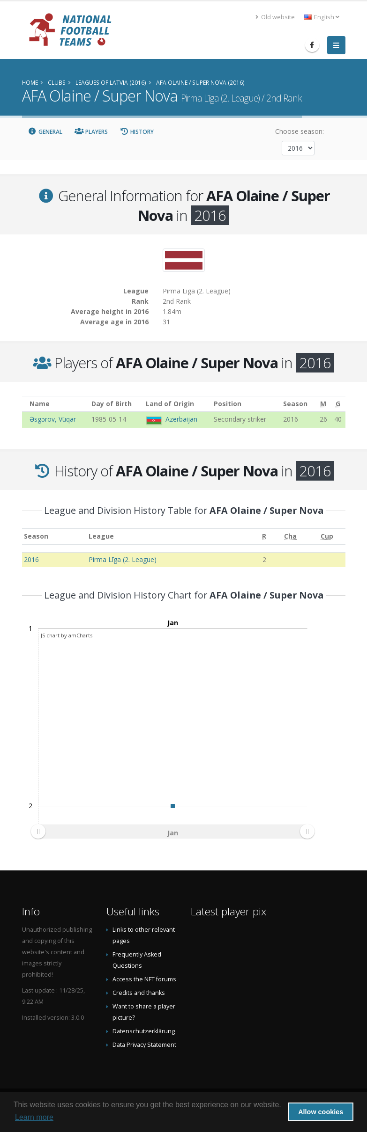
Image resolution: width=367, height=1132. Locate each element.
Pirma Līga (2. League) (123, 559)
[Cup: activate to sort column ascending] (327, 536)
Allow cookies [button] (320, 1112)
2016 (31, 559)
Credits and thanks (138, 993)
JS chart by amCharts (66, 635)
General (45, 132)
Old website (275, 17)
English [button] (321, 17)
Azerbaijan (181, 419)
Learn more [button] (34, 1117)
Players (91, 132)
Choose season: (299, 131)
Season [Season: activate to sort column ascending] (36, 536)
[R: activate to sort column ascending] (264, 536)
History (137, 132)
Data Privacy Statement (144, 1045)
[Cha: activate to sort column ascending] (290, 536)
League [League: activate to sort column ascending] (101, 536)
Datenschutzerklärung (143, 1031)
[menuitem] (172, 831)
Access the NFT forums (144, 979)
